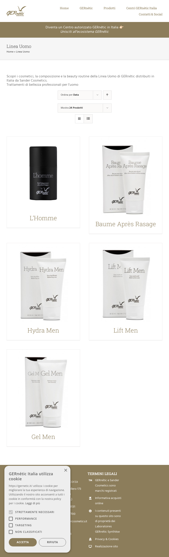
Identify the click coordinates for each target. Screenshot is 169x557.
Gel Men (43, 437)
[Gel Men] (43, 388)
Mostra (72, 108)
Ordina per (70, 95)
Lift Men (126, 330)
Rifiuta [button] (52, 542)
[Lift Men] (125, 282)
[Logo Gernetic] (21, 8)
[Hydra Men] (43, 282)
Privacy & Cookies (107, 539)
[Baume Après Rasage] (125, 176)
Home (10, 52)
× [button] (65, 470)
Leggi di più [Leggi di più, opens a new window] (32, 503)
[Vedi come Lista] (88, 119)
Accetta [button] (23, 542)
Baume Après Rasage (126, 224)
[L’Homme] (43, 173)
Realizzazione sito (106, 546)
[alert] (37, 509)
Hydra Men (43, 330)
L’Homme (43, 218)
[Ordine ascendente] (107, 95)
